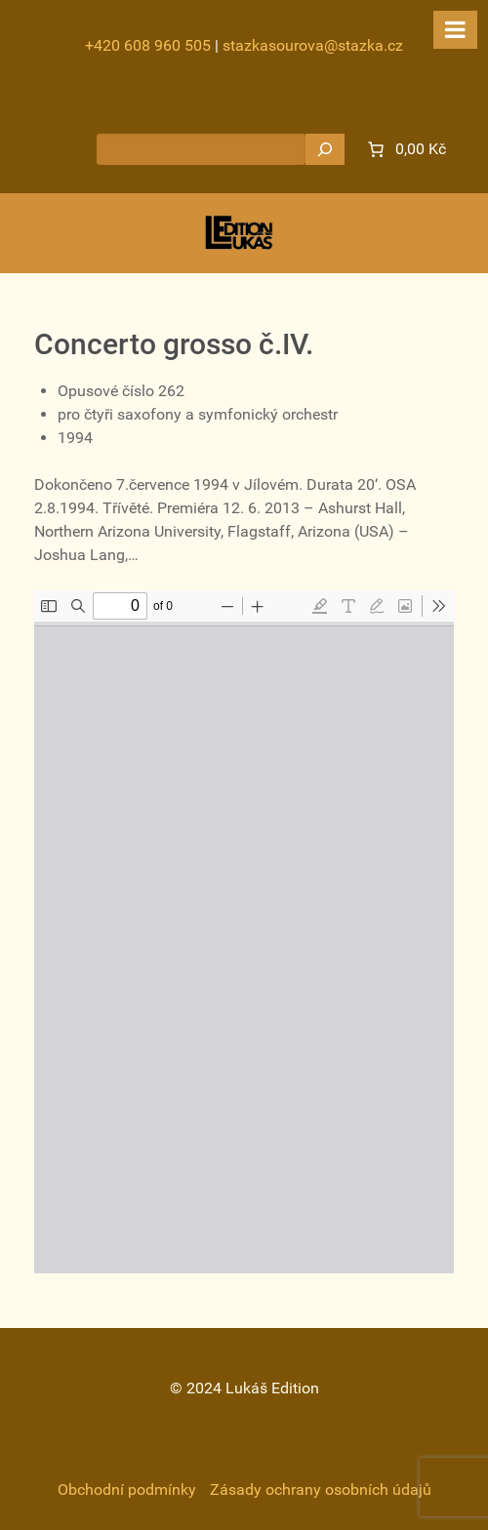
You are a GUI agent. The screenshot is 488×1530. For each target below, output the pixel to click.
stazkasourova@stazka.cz (313, 45)
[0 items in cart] (405, 149)
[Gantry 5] (239, 233)
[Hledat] (325, 149)
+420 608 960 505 (148, 45)
